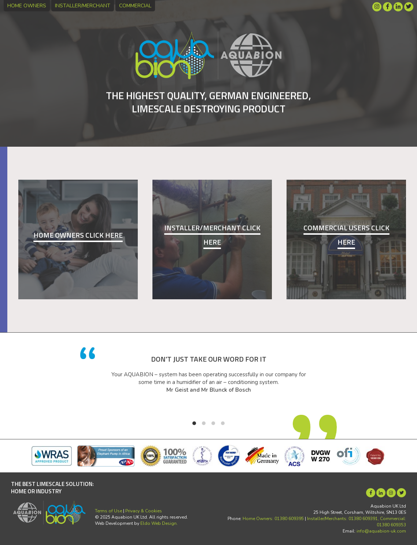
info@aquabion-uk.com (381, 531)
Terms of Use (108, 511)
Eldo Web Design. (159, 523)
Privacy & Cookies (143, 511)
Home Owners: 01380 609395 (273, 519)
